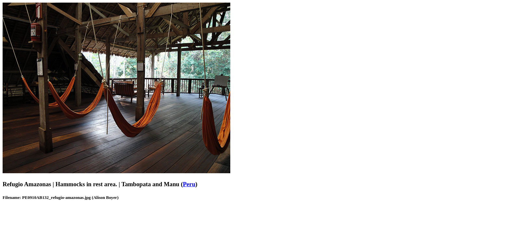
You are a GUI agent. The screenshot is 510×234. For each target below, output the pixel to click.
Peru (189, 184)
